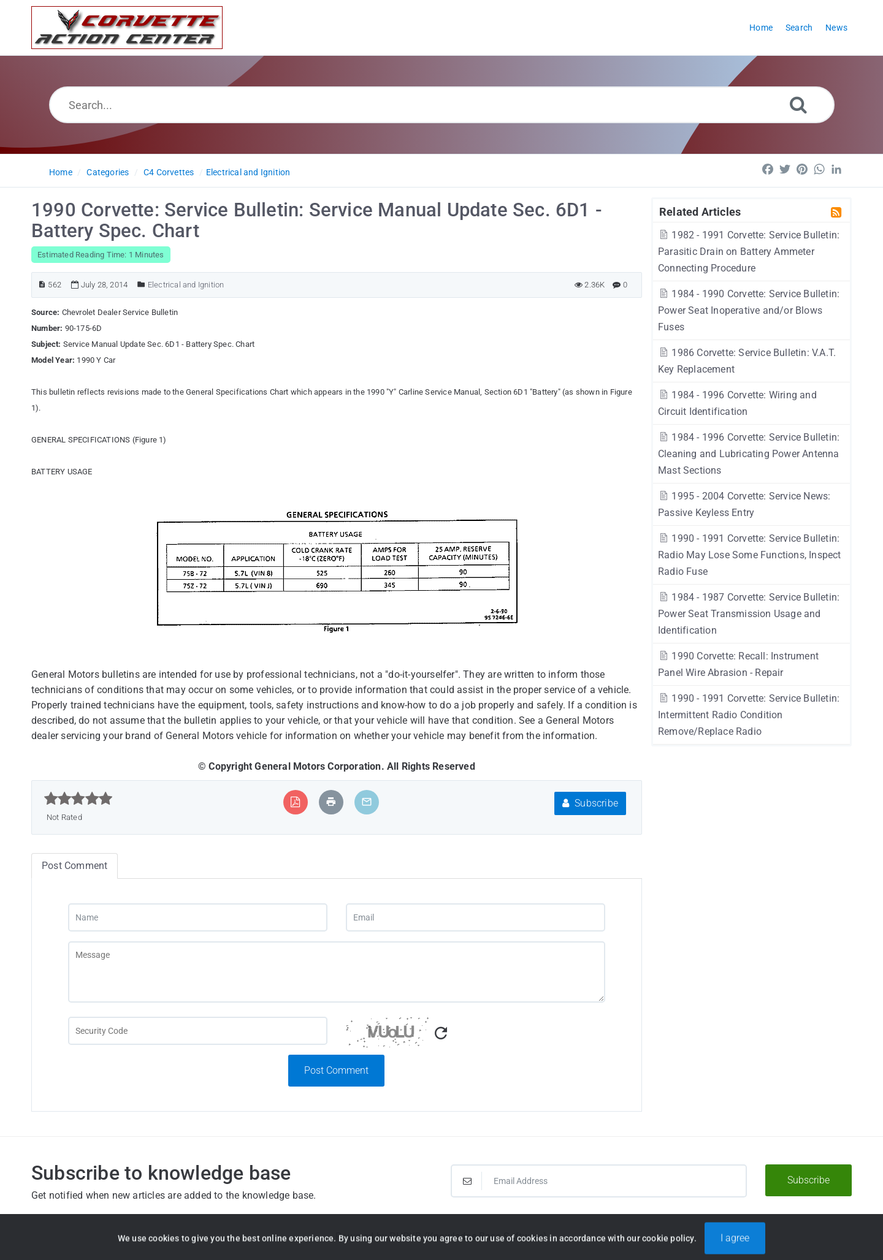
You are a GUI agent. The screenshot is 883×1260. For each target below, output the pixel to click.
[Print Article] (331, 801)
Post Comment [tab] (74, 865)
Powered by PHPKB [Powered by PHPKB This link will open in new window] (378, 1236)
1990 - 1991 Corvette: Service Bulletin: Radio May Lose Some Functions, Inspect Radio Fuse (749, 555)
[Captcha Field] (197, 1031)
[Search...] (442, 104)
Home (60, 172)
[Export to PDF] (295, 801)
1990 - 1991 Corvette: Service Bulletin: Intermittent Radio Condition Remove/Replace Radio (748, 715)
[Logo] (127, 27)
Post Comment (336, 1070)
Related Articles (700, 211)
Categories (107, 172)
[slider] (78, 798)
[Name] (197, 917)
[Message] (336, 972)
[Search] (798, 104)
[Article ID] (42, 285)
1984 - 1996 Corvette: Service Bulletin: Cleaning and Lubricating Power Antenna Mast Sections (748, 453)
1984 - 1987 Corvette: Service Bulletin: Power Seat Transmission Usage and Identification (748, 613)
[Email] (475, 917)
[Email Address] (599, 1180)
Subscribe (590, 803)
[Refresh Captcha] (441, 1033)
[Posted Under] (141, 285)
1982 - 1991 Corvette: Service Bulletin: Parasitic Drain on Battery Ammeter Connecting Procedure (748, 251)
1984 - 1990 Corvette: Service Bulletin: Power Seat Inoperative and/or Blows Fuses (748, 310)
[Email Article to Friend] (366, 801)
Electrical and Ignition (248, 172)
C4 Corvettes (168, 172)
